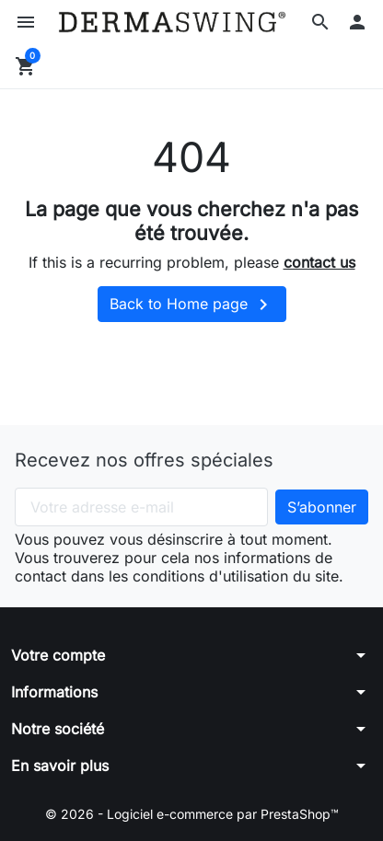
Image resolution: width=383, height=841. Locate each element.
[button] (320, 22)
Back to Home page (192, 305)
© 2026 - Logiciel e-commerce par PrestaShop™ (192, 814)
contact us (319, 262)
